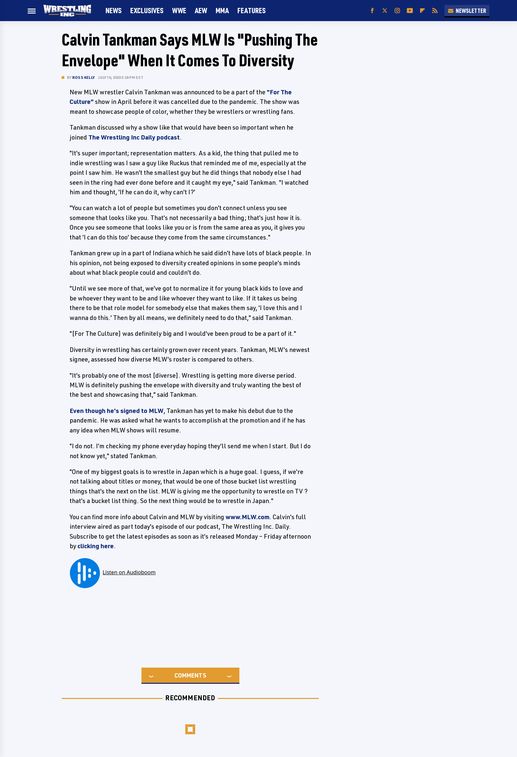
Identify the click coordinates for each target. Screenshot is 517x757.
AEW (201, 10)
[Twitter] (385, 11)
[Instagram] (397, 11)
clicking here (95, 546)
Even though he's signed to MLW (117, 411)
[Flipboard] (422, 11)
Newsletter (467, 10)
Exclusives (147, 10)
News (114, 10)
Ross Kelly (83, 77)
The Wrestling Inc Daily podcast (134, 137)
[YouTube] (410, 11)
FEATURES (251, 10)
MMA (222, 10)
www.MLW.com (247, 517)
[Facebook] (372, 11)
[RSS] (435, 11)
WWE (179, 10)
